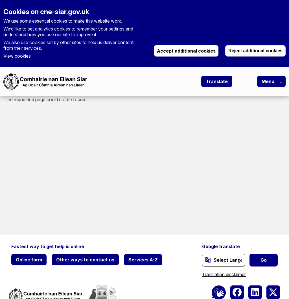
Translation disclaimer (224, 274)
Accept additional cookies (186, 51)
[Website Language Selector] (223, 260)
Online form (29, 260)
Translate (217, 81)
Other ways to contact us (85, 260)
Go (263, 260)
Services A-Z (143, 260)
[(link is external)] (208, 259)
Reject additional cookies (255, 50)
